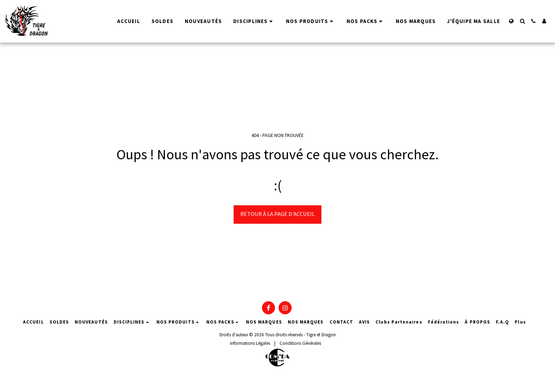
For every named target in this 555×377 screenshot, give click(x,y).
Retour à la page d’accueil (277, 214)
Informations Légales (250, 343)
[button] (522, 21)
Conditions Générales (300, 343)
